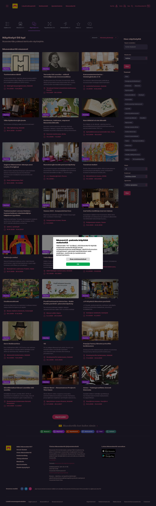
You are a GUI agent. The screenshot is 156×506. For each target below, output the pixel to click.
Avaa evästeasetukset (78, 259)
